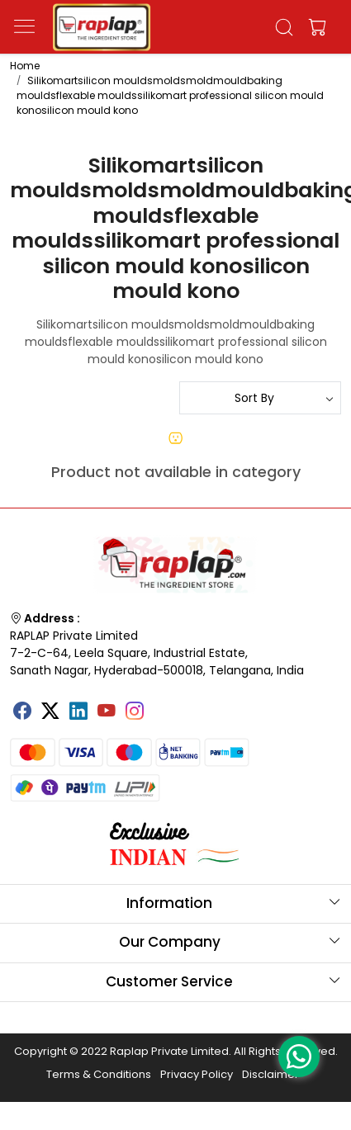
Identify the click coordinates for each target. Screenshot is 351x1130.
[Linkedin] (78, 712)
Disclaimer (270, 1074)
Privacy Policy (196, 1074)
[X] (50, 712)
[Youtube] (106, 712)
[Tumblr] (162, 705)
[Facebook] (22, 712)
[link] (284, 27)
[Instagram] (134, 712)
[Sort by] (260, 397)
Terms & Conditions (98, 1074)
